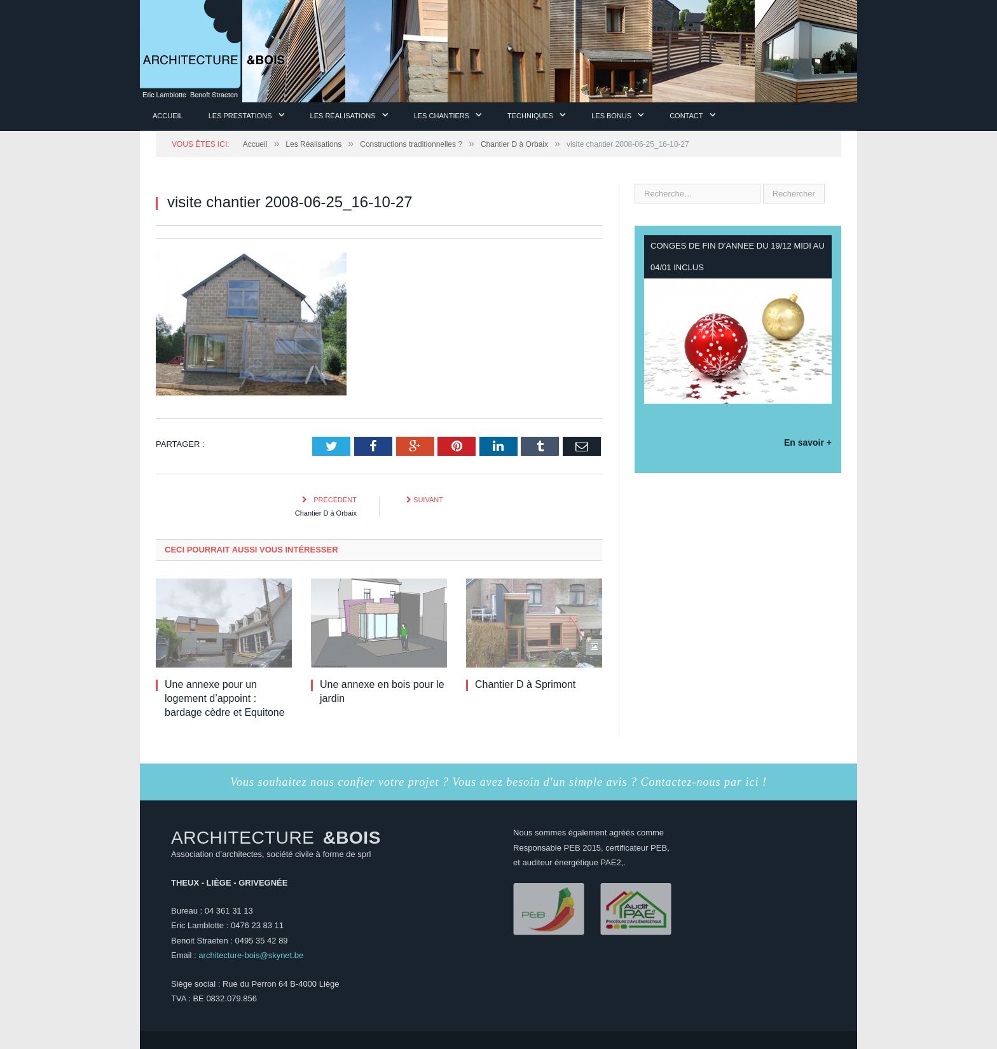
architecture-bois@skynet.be (250, 955)
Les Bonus (611, 116)
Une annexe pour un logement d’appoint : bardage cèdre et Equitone (225, 698)
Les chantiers (441, 116)
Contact (686, 116)
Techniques (530, 116)
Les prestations (240, 116)
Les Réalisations (343, 116)
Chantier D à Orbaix (326, 513)
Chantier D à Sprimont (525, 684)
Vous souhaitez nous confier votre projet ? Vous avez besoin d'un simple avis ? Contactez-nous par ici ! (498, 782)
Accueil (168, 116)
